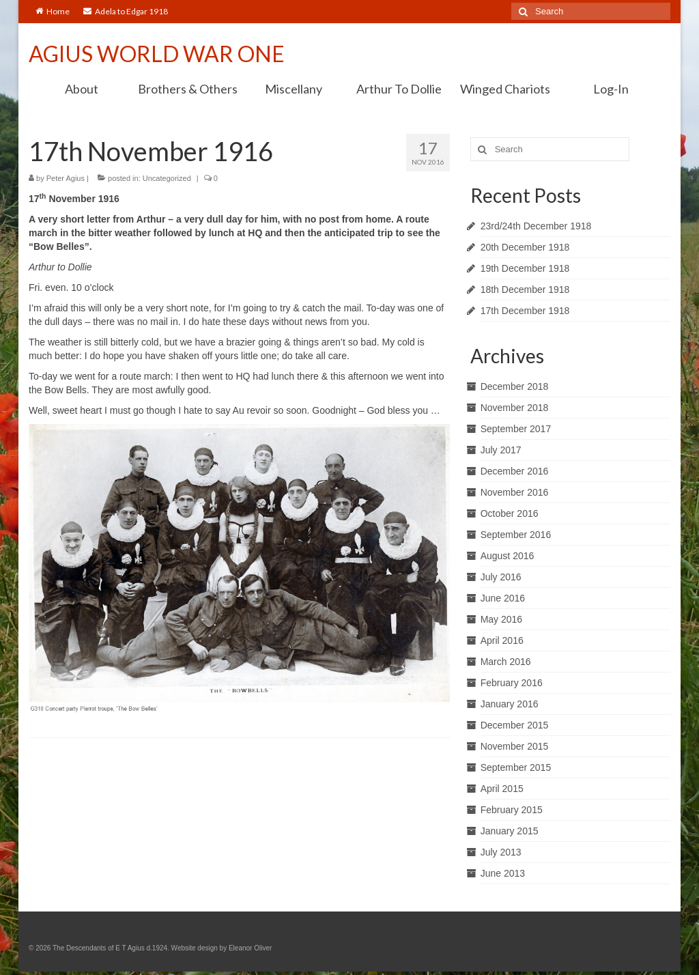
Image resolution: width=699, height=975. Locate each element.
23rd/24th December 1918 (536, 226)
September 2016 (516, 534)
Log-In (611, 88)
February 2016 (512, 682)
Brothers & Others (188, 88)
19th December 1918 (525, 268)
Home (52, 11)
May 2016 (501, 619)
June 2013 (503, 873)
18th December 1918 (525, 289)
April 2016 (502, 640)
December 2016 (515, 471)
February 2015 (512, 809)
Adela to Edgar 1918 (125, 11)
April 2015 (502, 788)
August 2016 (507, 555)
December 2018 (515, 386)
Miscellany (293, 88)
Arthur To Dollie (399, 88)
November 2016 (515, 492)
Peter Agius (65, 178)
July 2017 (501, 449)
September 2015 (516, 767)
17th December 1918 (525, 310)
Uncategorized (167, 178)
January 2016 (510, 703)
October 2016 (510, 513)
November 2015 (515, 746)
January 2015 (510, 830)
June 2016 (503, 598)
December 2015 (515, 725)
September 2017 (516, 428)
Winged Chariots (505, 88)
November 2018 (515, 407)
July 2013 (501, 852)
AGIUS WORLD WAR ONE (157, 53)
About (81, 88)
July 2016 (501, 576)
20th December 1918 (525, 247)
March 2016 (506, 661)
